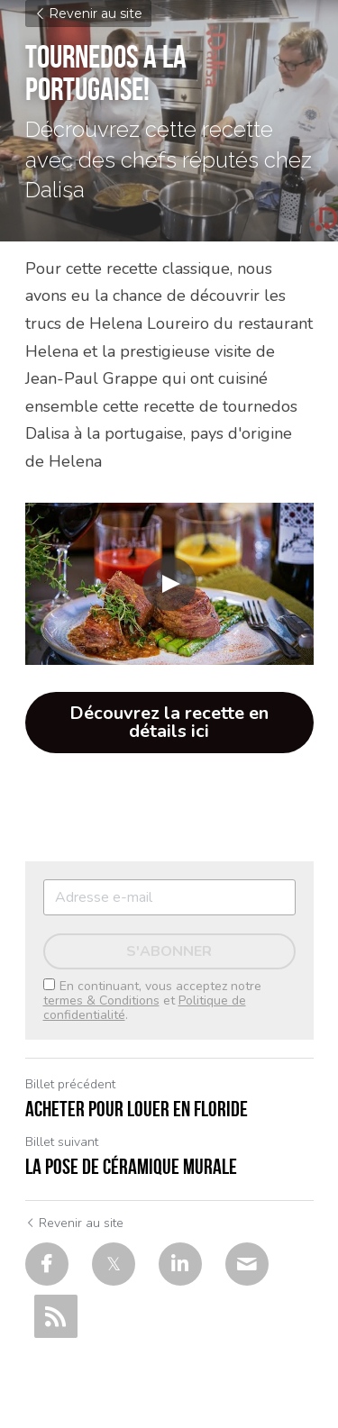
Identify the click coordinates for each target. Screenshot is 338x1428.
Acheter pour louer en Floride (136, 1109)
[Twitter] (113, 1264)
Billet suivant (61, 1142)
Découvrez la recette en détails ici (169, 722)
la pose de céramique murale (131, 1166)
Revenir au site (88, 13)
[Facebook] (47, 1264)
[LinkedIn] (180, 1264)
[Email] (247, 1264)
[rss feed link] (56, 1316)
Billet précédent (70, 1084)
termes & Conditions (101, 1000)
